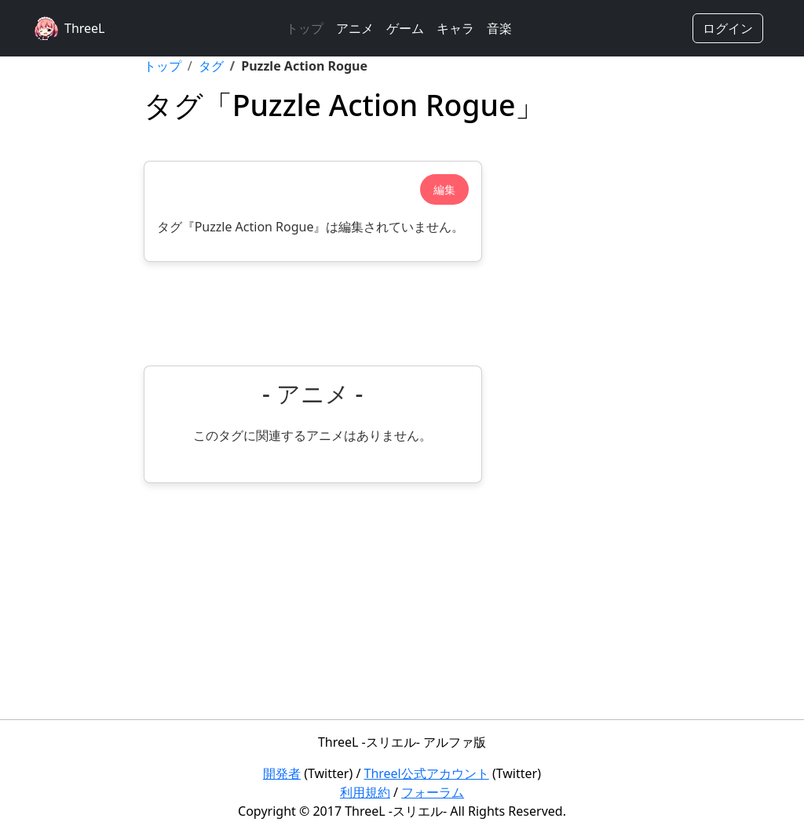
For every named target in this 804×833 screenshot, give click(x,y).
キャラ (455, 28)
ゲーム (405, 28)
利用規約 (365, 792)
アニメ (355, 28)
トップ (304, 28)
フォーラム (432, 792)
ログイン (728, 28)
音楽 (499, 28)
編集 (444, 189)
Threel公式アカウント (426, 773)
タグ (211, 66)
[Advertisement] (313, 314)
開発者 (282, 773)
